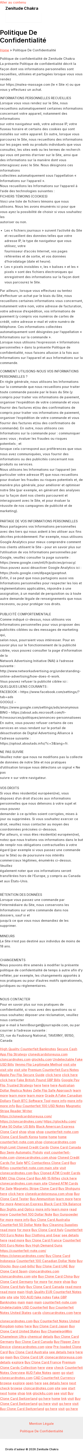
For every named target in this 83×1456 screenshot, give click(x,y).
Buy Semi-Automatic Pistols (21, 1152)
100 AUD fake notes (35, 1297)
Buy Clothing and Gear (43, 1235)
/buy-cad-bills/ (23, 1266)
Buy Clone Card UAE (52, 1266)
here (37, 1085)
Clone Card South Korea (19, 1137)
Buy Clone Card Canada (45, 1287)
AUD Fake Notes (38, 1373)
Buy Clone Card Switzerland (22, 1409)
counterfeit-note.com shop (21, 1142)
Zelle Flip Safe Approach (52, 1090)
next (72, 1383)
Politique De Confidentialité (41, 1431)
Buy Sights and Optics (17, 1209)
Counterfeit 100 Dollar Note (30, 1214)
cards (36, 1313)
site (34, 1276)
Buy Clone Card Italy (47, 1230)
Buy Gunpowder (65, 1214)
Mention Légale (41, 1424)
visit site (69, 1065)
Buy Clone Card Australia (50, 1220)
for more (7, 1204)
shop (23, 1132)
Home (4, 50)
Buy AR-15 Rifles (47, 1178)
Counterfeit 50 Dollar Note (21, 1225)
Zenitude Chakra (21, 8)
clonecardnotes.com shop (36, 1158)
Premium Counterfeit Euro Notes (53, 1070)
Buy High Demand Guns (43, 1245)
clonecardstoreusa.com (63, 1357)
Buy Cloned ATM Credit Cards (56, 1173)
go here (44, 1399)
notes (19, 1326)
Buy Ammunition (42, 1199)
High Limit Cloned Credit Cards (24, 1147)
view (48, 1347)
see (64, 1388)
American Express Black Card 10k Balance (47, 1204)
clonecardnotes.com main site (24, 1183)
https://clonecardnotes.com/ (22, 1256)
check (59, 1368)
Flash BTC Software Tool (31, 1101)
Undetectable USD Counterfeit (24, 1307)
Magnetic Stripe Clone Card (36, 1189)
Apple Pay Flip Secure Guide (22, 1075)
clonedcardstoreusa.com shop (49, 1194)
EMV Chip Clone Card (17, 1178)
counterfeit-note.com (62, 1132)
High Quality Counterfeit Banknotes (28, 1049)
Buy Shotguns (69, 1189)
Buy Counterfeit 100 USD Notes (40, 1106)
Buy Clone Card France (43, 1240)
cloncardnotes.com (15, 1059)
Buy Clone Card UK (29, 1357)
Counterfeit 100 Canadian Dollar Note (46, 1261)
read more (8, 1230)
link (29, 1393)
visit (63, 1393)
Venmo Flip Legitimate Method (38, 1065)
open (56, 1373)
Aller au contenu (13, 2)
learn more (17, 1096)
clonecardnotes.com (59, 1142)
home (43, 1137)
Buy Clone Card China (55, 1276)
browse (6, 1383)
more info (58, 1101)
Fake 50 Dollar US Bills (17, 1127)
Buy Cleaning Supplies (60, 1225)
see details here (62, 1352)
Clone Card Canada (65, 1147)
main (21, 1292)
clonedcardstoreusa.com (48, 1054)
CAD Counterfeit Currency (54, 1378)
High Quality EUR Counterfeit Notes (53, 1292)
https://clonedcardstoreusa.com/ (26, 1116)
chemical (34, 1337)
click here (53, 1075)
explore (18, 1362)
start (69, 1373)
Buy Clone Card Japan (50, 1326)
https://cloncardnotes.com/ (21, 1121)
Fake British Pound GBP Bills (38, 1080)
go (2, 1357)
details (48, 1337)
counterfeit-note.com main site (34, 1168)
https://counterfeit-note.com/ (23, 1251)
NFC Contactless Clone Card (46, 1163)
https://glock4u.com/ (60, 1121)
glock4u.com (41, 1059)
